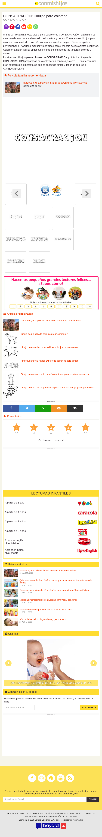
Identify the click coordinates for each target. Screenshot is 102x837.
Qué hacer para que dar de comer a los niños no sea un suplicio (51, 683)
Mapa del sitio (76, 813)
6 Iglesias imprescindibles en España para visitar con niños (48, 600)
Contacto (90, 813)
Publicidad (38, 813)
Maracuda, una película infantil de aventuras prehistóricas (55, 82)
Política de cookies (35, 816)
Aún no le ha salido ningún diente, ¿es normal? (42, 619)
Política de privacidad (57, 813)
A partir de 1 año (15, 502)
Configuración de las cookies (61, 816)
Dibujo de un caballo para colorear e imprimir (44, 334)
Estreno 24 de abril (33, 86)
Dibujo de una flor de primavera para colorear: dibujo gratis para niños (57, 387)
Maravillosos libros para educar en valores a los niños (45, 609)
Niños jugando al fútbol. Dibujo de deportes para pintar (49, 360)
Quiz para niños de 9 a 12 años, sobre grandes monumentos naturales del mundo (55, 581)
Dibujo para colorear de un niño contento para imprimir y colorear (55, 374)
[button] (8, 663)
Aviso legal (25, 813)
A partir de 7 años (15, 521)
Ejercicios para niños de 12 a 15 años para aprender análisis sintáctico (54, 590)
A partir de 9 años (15, 531)
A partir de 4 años (15, 512)
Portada (12, 813)
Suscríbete (89, 707)
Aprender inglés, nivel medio (14, 551)
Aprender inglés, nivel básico (14, 542)
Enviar (93, 799)
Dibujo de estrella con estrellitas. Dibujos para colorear (49, 347)
